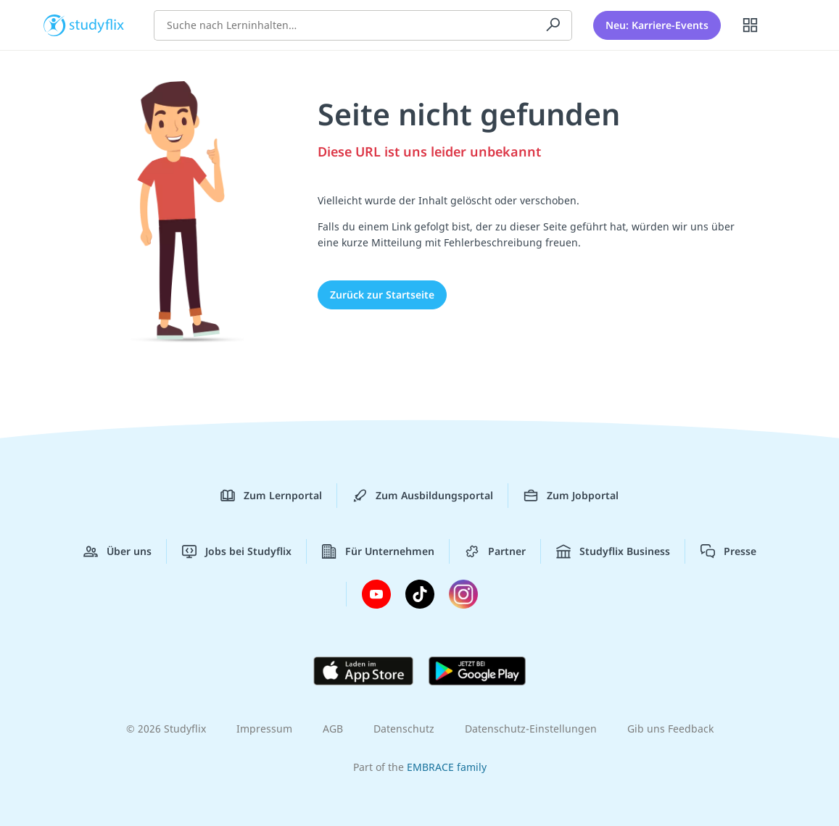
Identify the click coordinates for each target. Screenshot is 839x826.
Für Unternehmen (378, 551)
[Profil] (787, 25)
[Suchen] (553, 25)
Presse (728, 551)
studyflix (97, 23)
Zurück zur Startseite (382, 294)
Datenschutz (403, 728)
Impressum (264, 728)
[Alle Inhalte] (750, 25)
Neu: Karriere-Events (657, 25)
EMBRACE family (447, 767)
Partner (495, 551)
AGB (333, 728)
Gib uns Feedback (670, 728)
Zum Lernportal (271, 495)
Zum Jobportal (571, 495)
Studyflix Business (613, 551)
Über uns (117, 551)
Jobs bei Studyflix (237, 551)
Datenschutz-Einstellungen (531, 728)
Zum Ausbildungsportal (422, 495)
